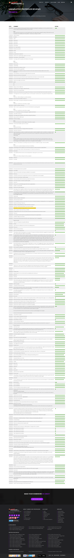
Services (47, 2)
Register (63, 2)
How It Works (53, 2)
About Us (41, 2)
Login (59, 2)
